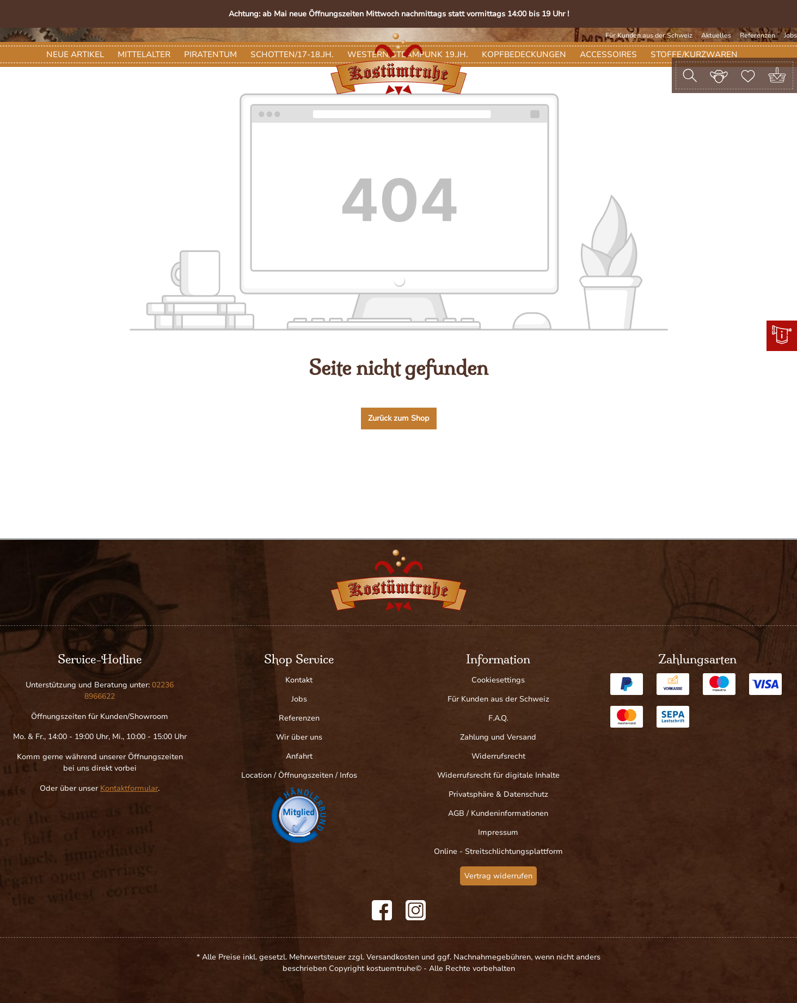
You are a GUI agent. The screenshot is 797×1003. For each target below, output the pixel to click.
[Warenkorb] (777, 75)
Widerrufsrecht (498, 756)
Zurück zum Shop (399, 482)
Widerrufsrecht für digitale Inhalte (498, 775)
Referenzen (757, 35)
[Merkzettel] (748, 75)
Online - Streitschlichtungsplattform (498, 851)
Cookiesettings (498, 680)
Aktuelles (716, 35)
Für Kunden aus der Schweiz (648, 35)
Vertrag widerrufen (498, 876)
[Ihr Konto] (718, 75)
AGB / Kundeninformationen (498, 813)
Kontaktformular (129, 788)
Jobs (790, 35)
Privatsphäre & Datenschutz (498, 794)
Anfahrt (299, 756)
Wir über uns (299, 737)
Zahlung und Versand (498, 737)
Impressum (498, 832)
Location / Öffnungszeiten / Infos (299, 775)
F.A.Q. (498, 718)
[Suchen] (689, 75)
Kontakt (298, 680)
